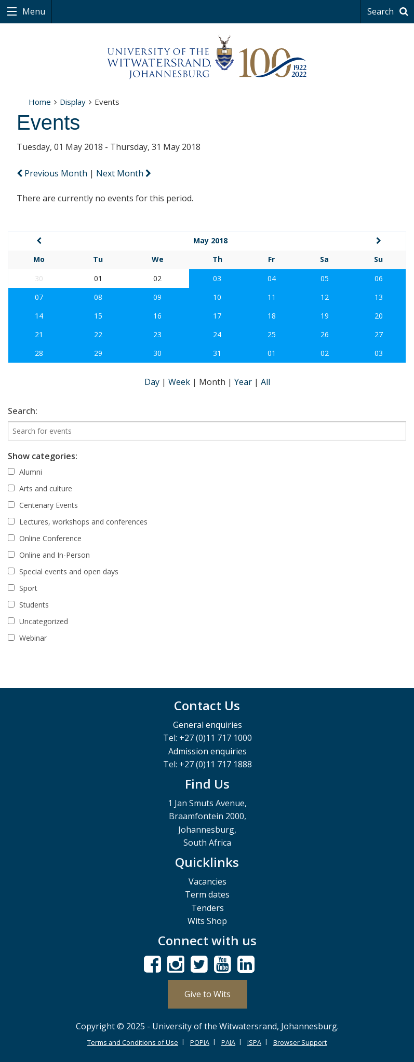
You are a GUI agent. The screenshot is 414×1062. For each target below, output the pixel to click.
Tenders (207, 908)
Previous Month (53, 173)
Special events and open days (63, 571)
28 (39, 353)
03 (217, 278)
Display (73, 101)
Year (244, 382)
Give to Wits (207, 994)
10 (217, 297)
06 (379, 278)
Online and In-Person (49, 555)
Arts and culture (40, 488)
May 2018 (210, 240)
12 (324, 297)
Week (180, 382)
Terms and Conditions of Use (132, 1042)
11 (272, 297)
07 (39, 297)
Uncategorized (38, 621)
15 (98, 316)
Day (153, 382)
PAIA (228, 1042)
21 (39, 334)
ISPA (254, 1042)
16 (157, 316)
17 (217, 316)
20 (379, 316)
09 (157, 297)
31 (217, 353)
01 (272, 353)
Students (28, 605)
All (265, 382)
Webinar (27, 638)
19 (324, 316)
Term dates (207, 894)
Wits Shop (207, 921)
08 (98, 297)
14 (39, 316)
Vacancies (207, 881)
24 (217, 334)
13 (379, 297)
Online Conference (45, 538)
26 (324, 334)
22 (98, 334)
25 (272, 334)
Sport (22, 588)
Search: (22, 411)
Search (389, 11)
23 (157, 334)
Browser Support (300, 1042)
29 (98, 353)
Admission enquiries (207, 751)
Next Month (123, 173)
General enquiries (207, 724)
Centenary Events (43, 505)
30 (157, 353)
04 (272, 278)
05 (324, 278)
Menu (32, 11)
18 (272, 316)
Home (40, 101)
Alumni (25, 472)
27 (379, 334)
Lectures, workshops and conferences (78, 522)
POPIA (199, 1042)
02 (324, 353)
